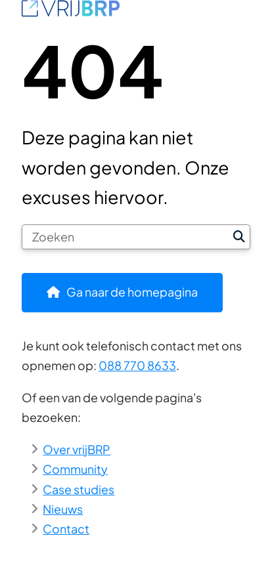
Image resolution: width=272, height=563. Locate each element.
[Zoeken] (125, 237)
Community (75, 468)
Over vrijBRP (76, 449)
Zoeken (239, 237)
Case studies (78, 489)
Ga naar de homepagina (132, 291)
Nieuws (63, 508)
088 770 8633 (137, 365)
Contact (66, 528)
